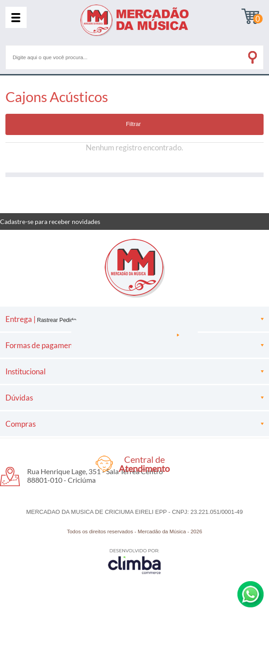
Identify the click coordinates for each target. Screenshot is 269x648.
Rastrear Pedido (56, 320)
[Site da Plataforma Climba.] (134, 561)
